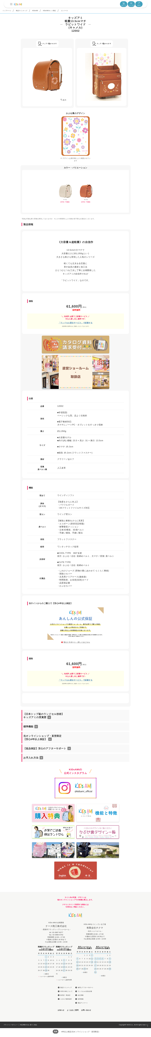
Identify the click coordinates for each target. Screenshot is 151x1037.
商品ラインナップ (21, 10)
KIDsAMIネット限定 (49, 10)
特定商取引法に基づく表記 (28, 1025)
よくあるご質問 (72, 1010)
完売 (55, 1031)
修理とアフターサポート (85, 987)
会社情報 (80, 995)
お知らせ (61, 1010)
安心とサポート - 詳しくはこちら (77, 642)
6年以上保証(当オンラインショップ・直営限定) (80, 1031)
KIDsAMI (35, 10)
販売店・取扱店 (65, 995)
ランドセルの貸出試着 (85, 991)
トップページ (7, 10)
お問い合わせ (86, 1010)
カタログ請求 (131, 4)
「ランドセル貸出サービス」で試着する (75, 323)
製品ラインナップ (66, 987)
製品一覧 (123, 4)
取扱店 (139, 4)
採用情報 (80, 999)
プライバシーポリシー (11, 1025)
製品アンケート (83, 1003)
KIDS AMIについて (66, 991)
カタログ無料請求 (66, 999)
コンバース (64, 10)
